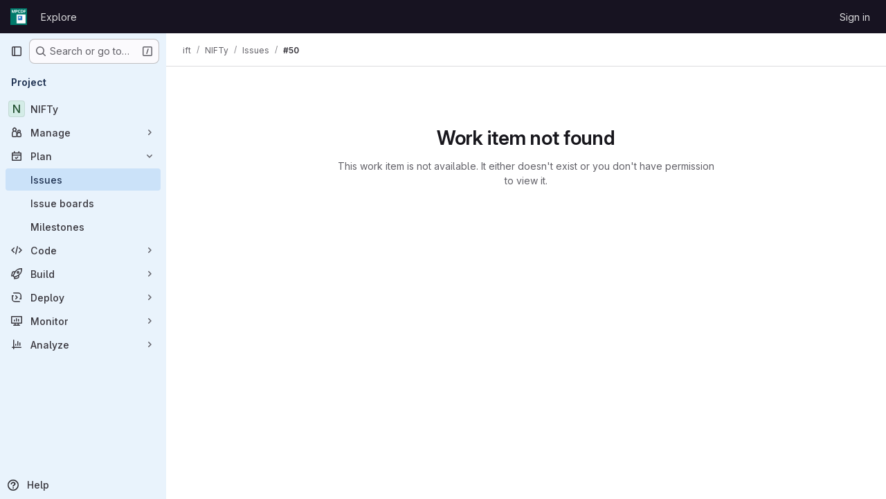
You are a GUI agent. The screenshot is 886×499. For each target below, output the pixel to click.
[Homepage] (19, 17)
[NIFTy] (83, 109)
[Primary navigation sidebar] (17, 51)
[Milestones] (83, 227)
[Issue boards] (83, 203)
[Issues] (83, 179)
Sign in (855, 17)
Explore (59, 17)
